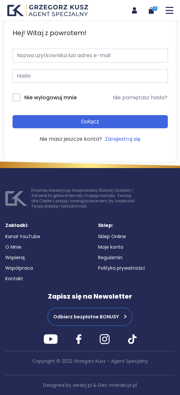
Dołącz (90, 121)
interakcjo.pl (123, 385)
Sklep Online (112, 236)
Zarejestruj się (123, 139)
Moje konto (110, 247)
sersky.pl (82, 385)
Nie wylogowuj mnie (50, 97)
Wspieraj (15, 257)
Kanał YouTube (22, 236)
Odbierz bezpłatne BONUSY (86, 316)
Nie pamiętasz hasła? (140, 97)
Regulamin (110, 257)
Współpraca (19, 268)
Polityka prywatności (121, 268)
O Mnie (13, 247)
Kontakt (14, 278)
